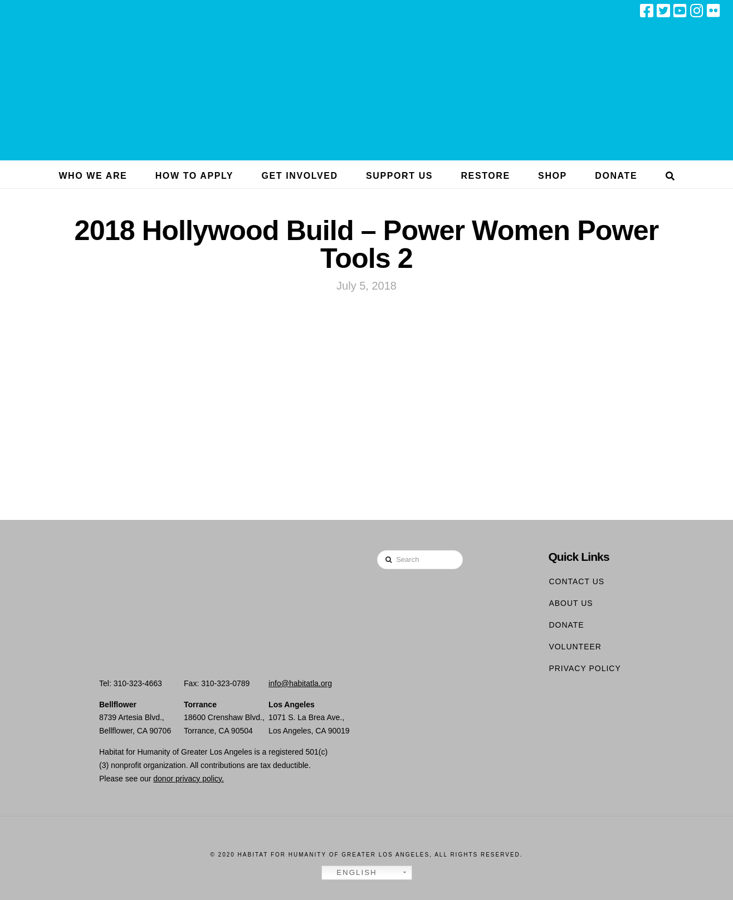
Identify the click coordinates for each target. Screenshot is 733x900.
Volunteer (575, 646)
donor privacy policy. (188, 778)
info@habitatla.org (300, 683)
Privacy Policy (584, 668)
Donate (566, 624)
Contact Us (576, 581)
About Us (571, 603)
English (351, 872)
